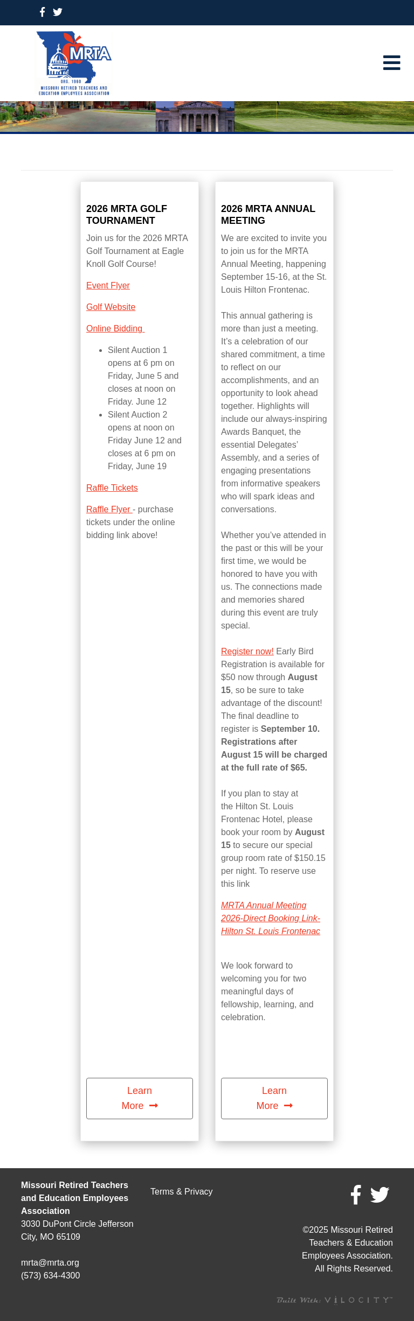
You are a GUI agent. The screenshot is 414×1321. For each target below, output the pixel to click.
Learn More (136, 1098)
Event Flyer (108, 285)
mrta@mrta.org (50, 1262)
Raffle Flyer (109, 509)
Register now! (247, 651)
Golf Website (110, 307)
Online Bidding (115, 328)
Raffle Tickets (112, 487)
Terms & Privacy (181, 1191)
